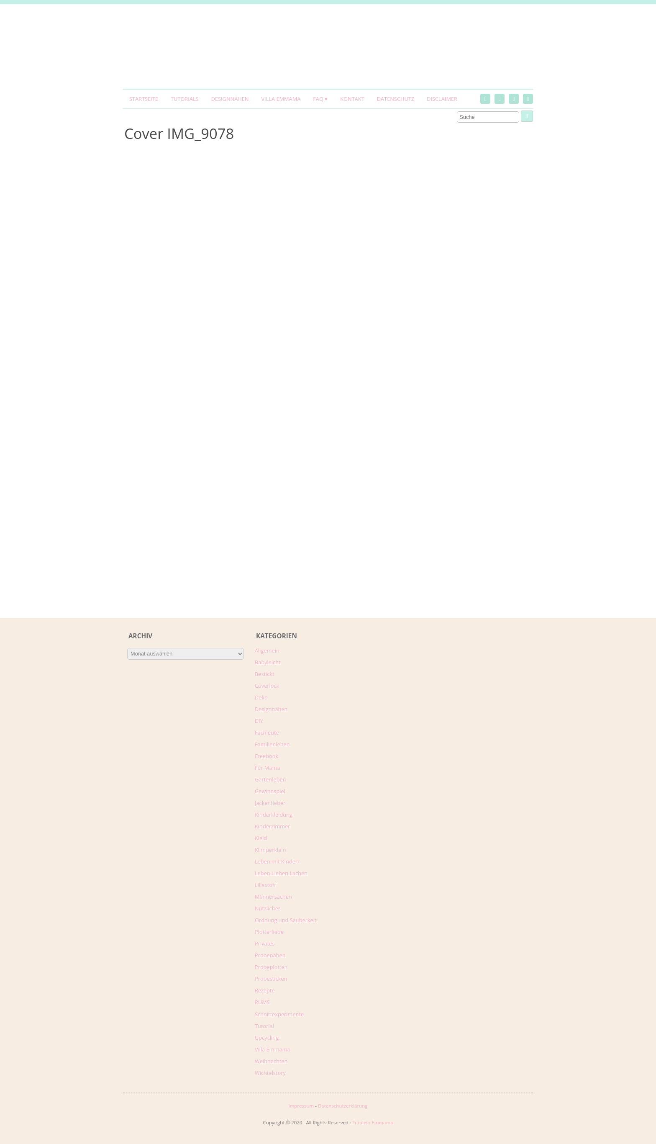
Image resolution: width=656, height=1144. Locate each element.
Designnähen (230, 99)
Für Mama (267, 767)
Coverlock (267, 685)
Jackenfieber (270, 803)
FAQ (318, 99)
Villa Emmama (280, 99)
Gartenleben (270, 779)
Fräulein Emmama (372, 1122)
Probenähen (270, 955)
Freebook (266, 756)
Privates (265, 943)
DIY (259, 721)
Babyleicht (268, 662)
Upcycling (267, 1037)
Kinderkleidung (273, 814)
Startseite (143, 99)
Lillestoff (265, 885)
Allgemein (267, 650)
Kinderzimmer (272, 826)
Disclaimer (442, 99)
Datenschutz (395, 99)
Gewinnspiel (270, 791)
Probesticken (271, 978)
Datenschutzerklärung (343, 1106)
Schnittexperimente (279, 1014)
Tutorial (264, 1026)
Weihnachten (271, 1061)
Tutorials (185, 99)
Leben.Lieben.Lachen (281, 873)
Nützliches (268, 908)
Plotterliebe (269, 932)
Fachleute (267, 732)
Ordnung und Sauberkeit (286, 920)
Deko (261, 697)
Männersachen (273, 896)
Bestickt (264, 674)
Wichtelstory (270, 1073)
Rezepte (265, 990)
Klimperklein (270, 850)
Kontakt (352, 99)
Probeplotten (271, 967)
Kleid (261, 838)
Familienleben (272, 744)
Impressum (301, 1106)
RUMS (262, 1002)
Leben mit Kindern (278, 861)
